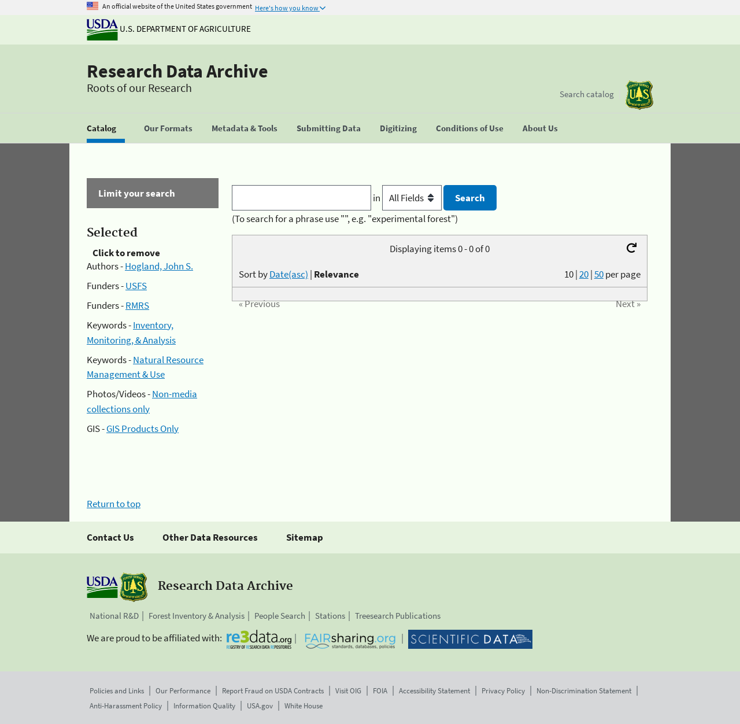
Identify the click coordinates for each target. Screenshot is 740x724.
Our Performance (183, 691)
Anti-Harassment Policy (126, 706)
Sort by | (299, 274)
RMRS (137, 305)
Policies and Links (117, 691)
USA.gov (260, 706)
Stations (330, 615)
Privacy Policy (503, 691)
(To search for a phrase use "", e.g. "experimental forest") (345, 218)
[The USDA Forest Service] (639, 95)
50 (599, 274)
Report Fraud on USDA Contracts (273, 691)
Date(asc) (288, 274)
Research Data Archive (177, 71)
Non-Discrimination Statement (583, 691)
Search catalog (587, 94)
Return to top (113, 503)
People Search (279, 615)
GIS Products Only (142, 428)
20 (584, 274)
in (408, 197)
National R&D (114, 615)
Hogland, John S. (159, 266)
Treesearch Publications (398, 615)
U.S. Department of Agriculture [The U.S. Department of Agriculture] (169, 28)
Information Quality (204, 706)
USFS (136, 285)
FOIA (380, 691)
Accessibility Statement (434, 691)
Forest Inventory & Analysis (197, 615)
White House (303, 706)
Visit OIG (348, 691)
